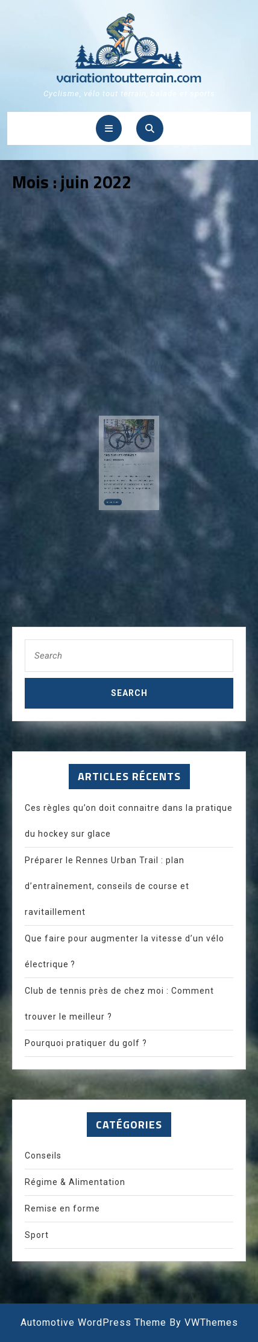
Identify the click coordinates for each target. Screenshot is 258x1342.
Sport (37, 1235)
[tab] (109, 128)
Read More (116, 499)
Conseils (43, 1155)
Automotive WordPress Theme (93, 1322)
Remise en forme (62, 1208)
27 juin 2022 (116, 466)
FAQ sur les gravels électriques (122, 460)
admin (128, 466)
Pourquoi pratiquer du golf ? (86, 1043)
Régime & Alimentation (75, 1182)
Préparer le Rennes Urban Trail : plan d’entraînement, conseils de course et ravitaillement (107, 886)
